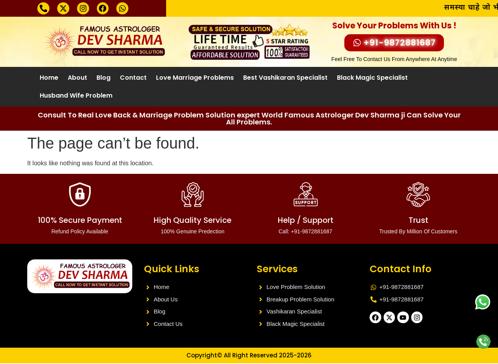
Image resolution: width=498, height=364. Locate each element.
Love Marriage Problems (195, 78)
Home (49, 78)
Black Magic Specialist (372, 78)
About (77, 78)
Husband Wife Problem (76, 96)
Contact (133, 78)
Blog (103, 78)
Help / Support (305, 225)
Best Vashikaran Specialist (285, 78)
